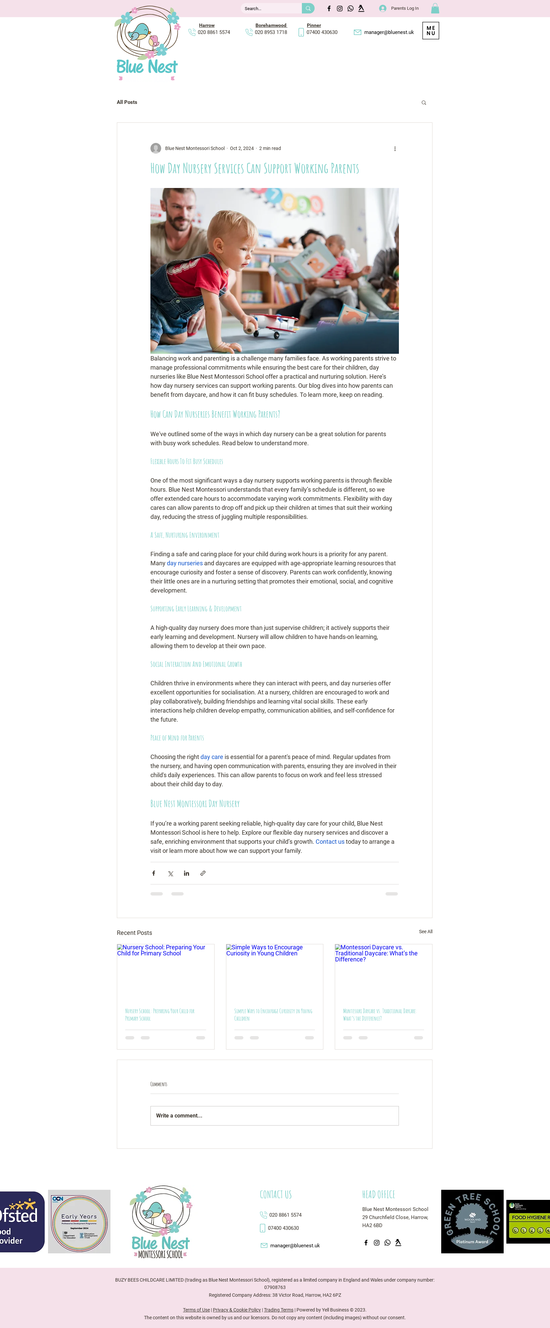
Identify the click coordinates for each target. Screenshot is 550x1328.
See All (425, 931)
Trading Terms (278, 1310)
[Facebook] (329, 8)
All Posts (127, 102)
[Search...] (266, 8)
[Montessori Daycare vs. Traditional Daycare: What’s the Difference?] (383, 971)
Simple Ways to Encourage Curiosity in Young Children (273, 1014)
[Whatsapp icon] (350, 8)
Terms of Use (196, 1310)
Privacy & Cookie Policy (237, 1310)
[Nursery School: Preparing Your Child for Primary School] (165, 971)
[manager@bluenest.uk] (383, 32)
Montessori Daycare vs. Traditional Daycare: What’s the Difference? (380, 1014)
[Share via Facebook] (153, 873)
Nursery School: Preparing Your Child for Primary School (159, 1014)
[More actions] (395, 148)
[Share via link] (203, 873)
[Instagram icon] (339, 8)
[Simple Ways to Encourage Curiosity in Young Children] (274, 971)
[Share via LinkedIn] (186, 873)
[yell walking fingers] (361, 8)
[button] (435, 8)
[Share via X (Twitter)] (170, 873)
